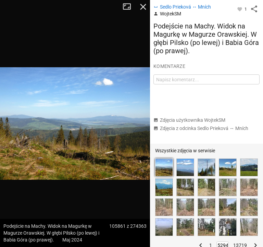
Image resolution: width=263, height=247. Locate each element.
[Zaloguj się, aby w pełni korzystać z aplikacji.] (240, 9)
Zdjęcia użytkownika (189, 120)
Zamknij (143, 7)
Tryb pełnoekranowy (129, 7)
